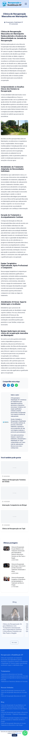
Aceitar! (15, 735)
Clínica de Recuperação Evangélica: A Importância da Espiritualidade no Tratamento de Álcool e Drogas (18, 581)
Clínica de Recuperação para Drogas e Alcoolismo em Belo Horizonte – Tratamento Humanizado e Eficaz (18, 567)
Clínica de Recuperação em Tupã (13, 529)
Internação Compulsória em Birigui (14, 505)
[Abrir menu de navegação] (26, 4)
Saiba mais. (18, 733)
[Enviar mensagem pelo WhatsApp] (24, 733)
